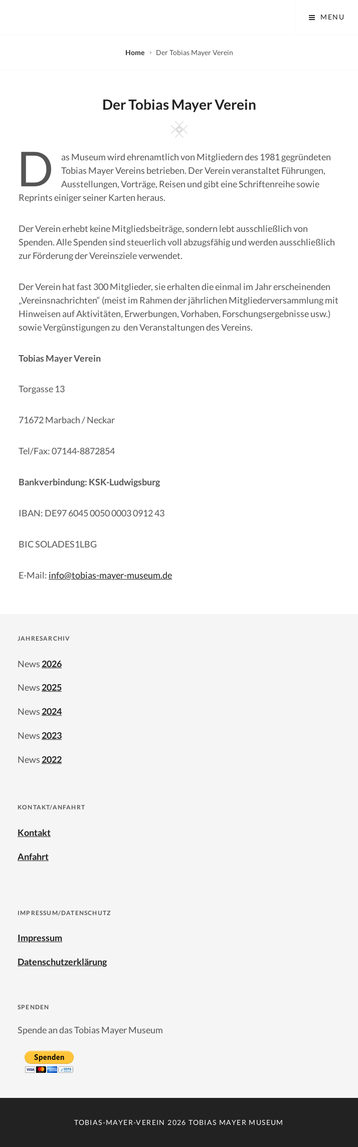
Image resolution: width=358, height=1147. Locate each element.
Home (135, 52)
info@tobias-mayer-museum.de (110, 575)
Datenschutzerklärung (62, 961)
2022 (52, 759)
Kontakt (34, 832)
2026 (52, 663)
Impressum (40, 937)
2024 (52, 711)
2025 (52, 687)
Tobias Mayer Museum (236, 1122)
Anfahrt (33, 856)
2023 (52, 735)
